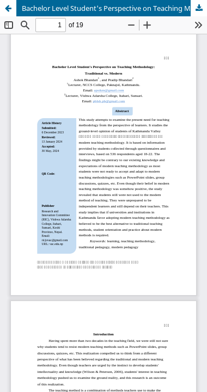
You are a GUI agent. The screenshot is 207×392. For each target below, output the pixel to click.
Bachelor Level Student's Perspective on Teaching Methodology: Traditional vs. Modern (114, 8)
